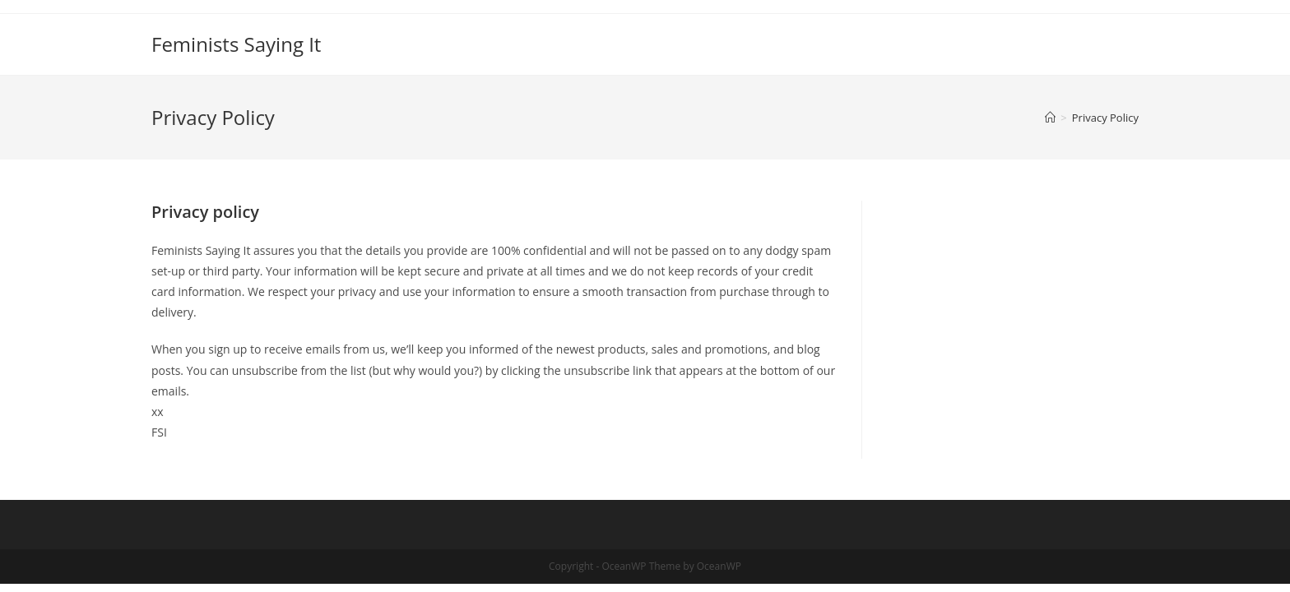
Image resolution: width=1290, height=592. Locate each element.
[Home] (1050, 117)
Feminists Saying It (236, 44)
